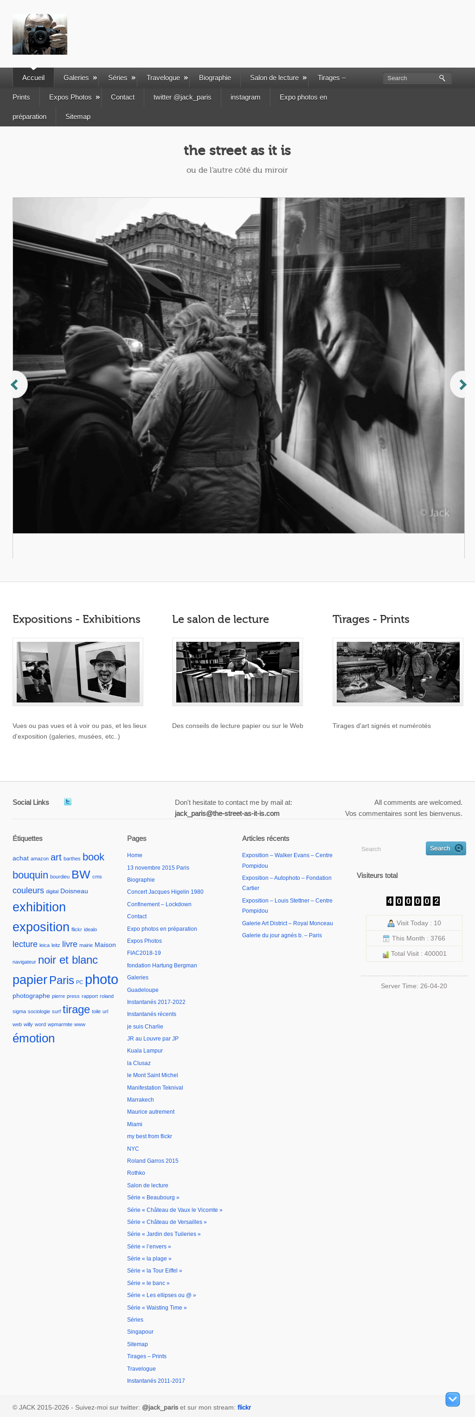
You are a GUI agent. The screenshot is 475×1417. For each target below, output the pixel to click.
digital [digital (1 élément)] (52, 891)
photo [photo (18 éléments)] (101, 979)
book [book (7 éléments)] (93, 857)
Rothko (136, 1173)
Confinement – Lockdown (159, 904)
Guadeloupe (143, 990)
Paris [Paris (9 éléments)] (61, 980)
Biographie (215, 78)
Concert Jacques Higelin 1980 (165, 892)
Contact (123, 97)
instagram (246, 97)
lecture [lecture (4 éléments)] (25, 944)
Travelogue (167, 78)
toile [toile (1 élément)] (96, 1011)
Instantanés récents (151, 1014)
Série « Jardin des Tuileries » (164, 1234)
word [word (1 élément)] (40, 1024)
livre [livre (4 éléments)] (69, 944)
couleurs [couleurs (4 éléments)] (28, 890)
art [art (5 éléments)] (56, 857)
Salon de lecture (278, 78)
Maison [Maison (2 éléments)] (105, 944)
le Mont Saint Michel (152, 1075)
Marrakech (140, 1100)
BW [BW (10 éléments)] (80, 874)
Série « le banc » (148, 1283)
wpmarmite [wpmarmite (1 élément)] (60, 1024)
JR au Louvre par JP (153, 1038)
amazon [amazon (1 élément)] (40, 858)
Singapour (140, 1332)
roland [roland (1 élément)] (107, 996)
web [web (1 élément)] (17, 1024)
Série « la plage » (149, 1258)
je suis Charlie (145, 1026)
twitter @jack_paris (183, 97)
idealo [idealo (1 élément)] (90, 929)
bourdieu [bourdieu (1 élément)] (60, 876)
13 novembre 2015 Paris (158, 868)
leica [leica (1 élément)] (44, 945)
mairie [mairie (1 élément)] (86, 945)
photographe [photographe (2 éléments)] (31, 995)
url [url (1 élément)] (105, 1011)
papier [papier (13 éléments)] (30, 980)
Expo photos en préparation (162, 929)
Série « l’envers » (149, 1246)
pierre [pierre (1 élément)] (58, 996)
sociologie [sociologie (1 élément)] (39, 1011)
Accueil (33, 78)
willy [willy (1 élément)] (28, 1024)
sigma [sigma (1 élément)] (19, 1011)
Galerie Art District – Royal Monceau (287, 923)
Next (459, 393)
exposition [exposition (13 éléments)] (41, 927)
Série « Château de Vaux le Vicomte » (175, 1210)
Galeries (80, 78)
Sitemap (77, 116)
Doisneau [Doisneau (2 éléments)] (74, 891)
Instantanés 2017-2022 (156, 1002)
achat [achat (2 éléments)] (21, 858)
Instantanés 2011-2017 (156, 1381)
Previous (20, 393)
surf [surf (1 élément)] (56, 1011)
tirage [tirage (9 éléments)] (76, 1009)
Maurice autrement (150, 1112)
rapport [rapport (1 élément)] (90, 996)
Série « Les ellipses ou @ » (161, 1295)
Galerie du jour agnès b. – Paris (282, 935)
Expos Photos (74, 97)
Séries (121, 78)
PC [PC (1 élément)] (79, 982)
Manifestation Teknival (155, 1088)
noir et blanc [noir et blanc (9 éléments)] (68, 959)
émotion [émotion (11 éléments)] (34, 1038)
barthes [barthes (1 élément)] (72, 858)
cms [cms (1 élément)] (97, 876)
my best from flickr (149, 1136)
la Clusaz (139, 1063)
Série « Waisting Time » (157, 1307)
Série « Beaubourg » (153, 1197)
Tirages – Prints (147, 1356)
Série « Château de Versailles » (167, 1222)
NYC (133, 1149)
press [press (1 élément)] (73, 996)
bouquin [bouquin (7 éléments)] (30, 875)
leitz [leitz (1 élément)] (55, 945)
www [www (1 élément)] (79, 1024)
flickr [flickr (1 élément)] (76, 929)
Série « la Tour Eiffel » (154, 1270)
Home (134, 855)
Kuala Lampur (145, 1050)
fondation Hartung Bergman (162, 965)
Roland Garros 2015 (153, 1161)
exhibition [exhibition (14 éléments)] (39, 907)
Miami (134, 1124)
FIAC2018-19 (144, 953)
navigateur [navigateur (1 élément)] (24, 962)
